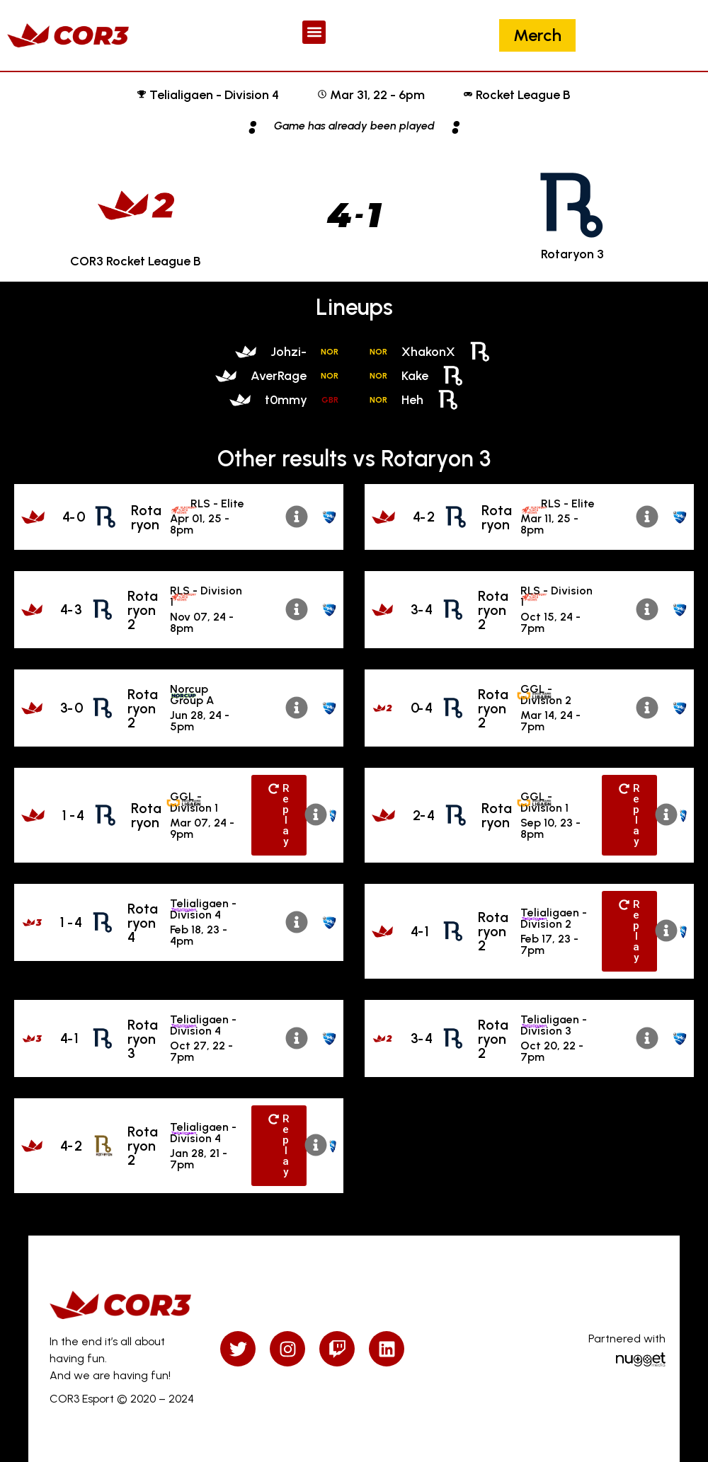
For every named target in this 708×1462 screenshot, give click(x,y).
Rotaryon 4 (142, 922)
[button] (314, 32)
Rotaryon (146, 517)
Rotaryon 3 (142, 1038)
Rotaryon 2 (142, 610)
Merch (537, 35)
